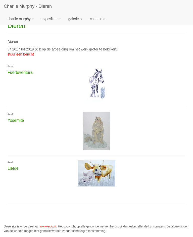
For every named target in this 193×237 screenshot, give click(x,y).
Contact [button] (97, 19)
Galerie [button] (75, 19)
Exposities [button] (51, 19)
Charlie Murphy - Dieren (28, 6)
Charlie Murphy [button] (21, 19)
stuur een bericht (21, 54)
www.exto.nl (48, 226)
